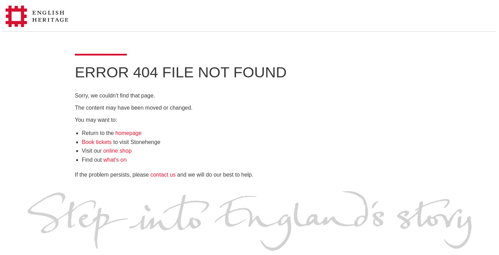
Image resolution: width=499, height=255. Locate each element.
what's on (114, 160)
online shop (117, 151)
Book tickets (97, 142)
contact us (163, 175)
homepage (128, 133)
